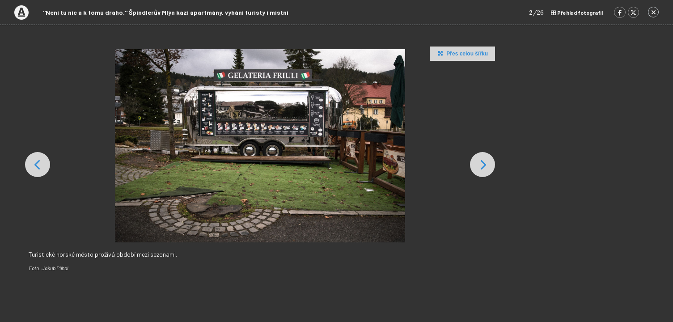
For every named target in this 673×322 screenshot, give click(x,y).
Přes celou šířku (462, 53)
